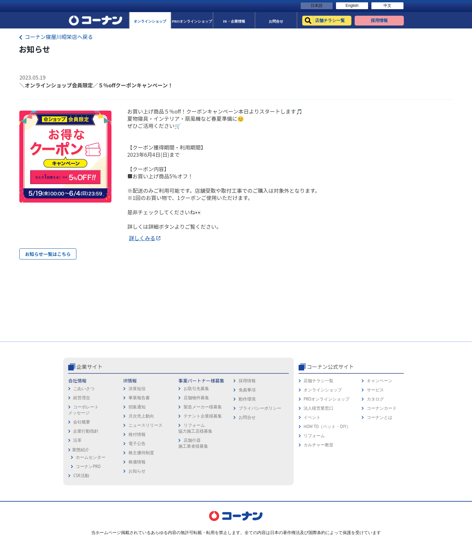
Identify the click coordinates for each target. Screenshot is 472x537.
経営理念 (81, 398)
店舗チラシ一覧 (318, 381)
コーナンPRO (88, 466)
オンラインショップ (323, 390)
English (351, 5)
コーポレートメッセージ (83, 410)
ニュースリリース (145, 425)
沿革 (77, 440)
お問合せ (247, 417)
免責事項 (247, 390)
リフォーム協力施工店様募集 (195, 428)
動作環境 (247, 399)
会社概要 (81, 422)
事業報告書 (139, 398)
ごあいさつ (83, 388)
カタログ (375, 399)
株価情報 (137, 462)
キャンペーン (379, 381)
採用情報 (247, 381)
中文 (387, 5)
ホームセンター (91, 457)
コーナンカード (382, 408)
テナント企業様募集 (203, 416)
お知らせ (137, 471)
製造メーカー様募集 (203, 407)
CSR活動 (81, 475)
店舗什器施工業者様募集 (193, 443)
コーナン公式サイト (330, 366)
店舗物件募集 (196, 398)
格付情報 (137, 434)
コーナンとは (379, 417)
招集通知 (137, 407)
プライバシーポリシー (260, 408)
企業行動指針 (86, 431)
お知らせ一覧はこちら (48, 254)
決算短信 (137, 388)
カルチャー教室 (318, 445)
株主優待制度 (141, 453)
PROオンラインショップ (326, 399)
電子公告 (137, 443)
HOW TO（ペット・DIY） (327, 426)
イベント (312, 417)
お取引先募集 (196, 388)
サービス (375, 390)
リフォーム (314, 436)
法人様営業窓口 (318, 408)
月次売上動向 (141, 416)
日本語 (317, 5)
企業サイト (89, 366)
